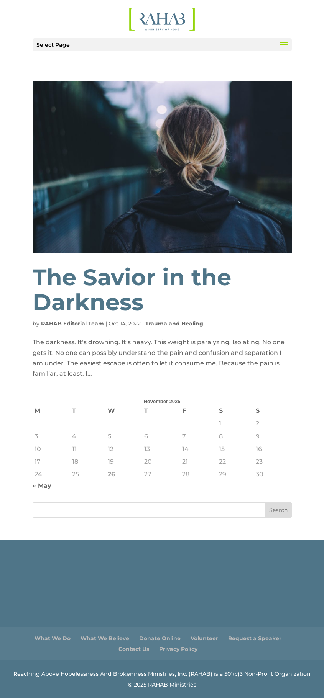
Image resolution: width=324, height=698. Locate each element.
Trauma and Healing (174, 323)
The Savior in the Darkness (132, 289)
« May (42, 485)
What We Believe (105, 638)
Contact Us (133, 649)
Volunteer (204, 638)
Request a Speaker (254, 638)
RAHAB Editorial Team (72, 323)
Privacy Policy (178, 649)
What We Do (53, 638)
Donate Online (160, 638)
